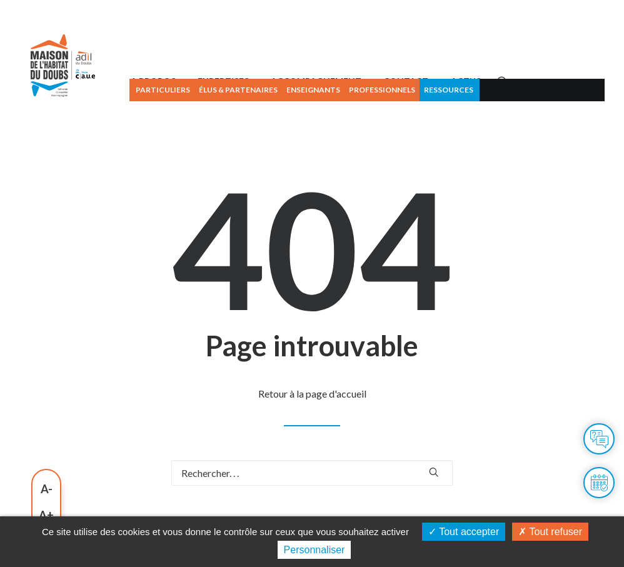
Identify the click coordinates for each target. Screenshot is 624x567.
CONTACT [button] (462, 117)
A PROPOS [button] (209, 117)
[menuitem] (218, 90)
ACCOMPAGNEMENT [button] (373, 117)
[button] (559, 117)
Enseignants (369, 89)
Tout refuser (550, 531)
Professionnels (438, 89)
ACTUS (522, 117)
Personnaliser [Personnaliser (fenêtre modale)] (314, 549)
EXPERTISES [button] (279, 117)
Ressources (505, 89)
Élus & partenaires (294, 89)
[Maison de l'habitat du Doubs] (83, 101)
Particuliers (219, 89)
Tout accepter (463, 531)
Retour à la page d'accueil (312, 430)
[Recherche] (312, 509)
